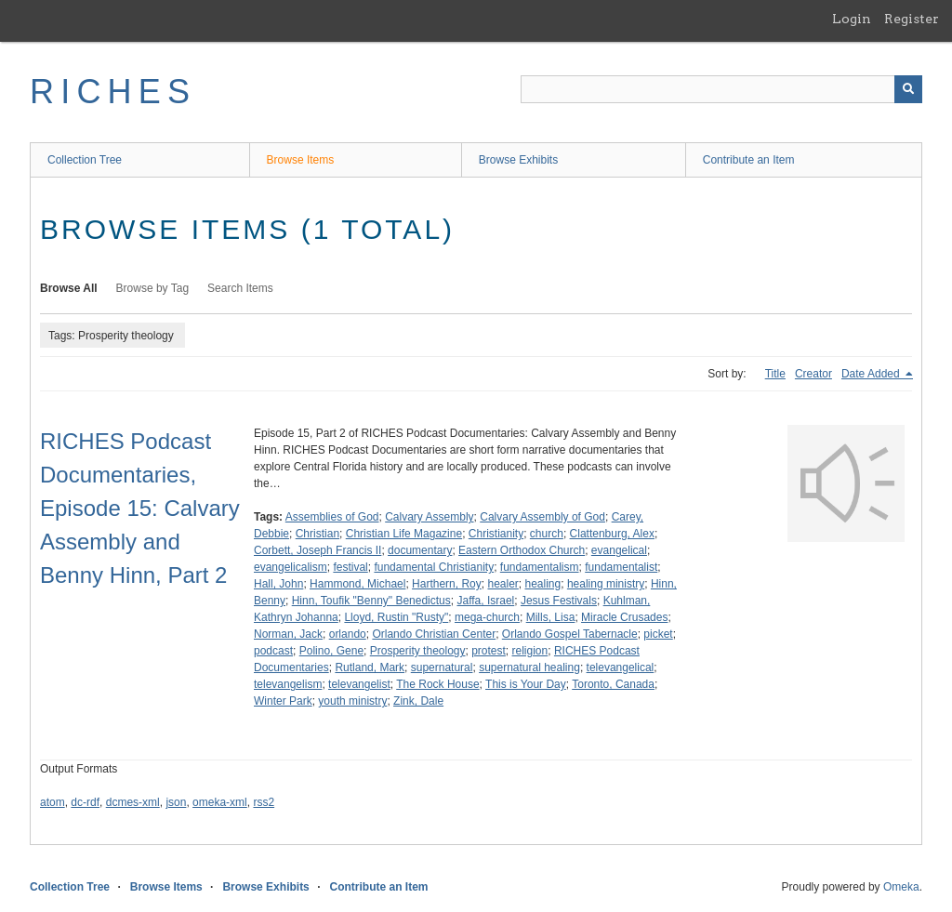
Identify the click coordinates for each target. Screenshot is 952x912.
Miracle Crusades (624, 617)
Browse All (69, 288)
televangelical (620, 667)
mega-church (487, 617)
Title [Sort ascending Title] (775, 373)
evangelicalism (290, 567)
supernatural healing (529, 667)
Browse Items (301, 159)
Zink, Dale (418, 700)
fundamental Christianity (434, 567)
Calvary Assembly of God (542, 516)
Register (911, 18)
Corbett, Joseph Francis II (317, 550)
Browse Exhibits (518, 159)
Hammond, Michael (357, 583)
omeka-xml (219, 802)
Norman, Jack (288, 634)
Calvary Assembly (429, 516)
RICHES (113, 92)
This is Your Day (525, 684)
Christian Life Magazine (404, 533)
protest (488, 650)
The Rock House (437, 684)
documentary (420, 550)
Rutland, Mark (369, 667)
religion (530, 650)
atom (52, 802)
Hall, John (278, 583)
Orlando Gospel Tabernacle (570, 634)
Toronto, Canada (613, 684)
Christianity (496, 533)
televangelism (288, 684)
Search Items (240, 288)
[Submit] (908, 89)
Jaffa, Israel (485, 600)
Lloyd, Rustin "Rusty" (396, 617)
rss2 (263, 802)
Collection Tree (84, 159)
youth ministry (352, 700)
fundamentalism (539, 567)
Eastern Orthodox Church (521, 550)
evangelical (619, 550)
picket (657, 634)
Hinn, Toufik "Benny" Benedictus (371, 600)
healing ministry (605, 583)
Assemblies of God (332, 516)
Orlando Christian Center (434, 634)
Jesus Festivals (559, 600)
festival (350, 567)
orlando (347, 634)
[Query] (721, 89)
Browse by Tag (153, 288)
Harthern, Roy (447, 583)
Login (851, 18)
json (175, 802)
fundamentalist (621, 567)
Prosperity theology (418, 650)
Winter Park (283, 700)
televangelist (359, 684)
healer (502, 583)
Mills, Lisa (550, 617)
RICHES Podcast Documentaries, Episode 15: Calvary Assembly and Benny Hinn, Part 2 (140, 508)
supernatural (442, 667)
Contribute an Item (749, 159)
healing (543, 583)
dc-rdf (85, 802)
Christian (317, 533)
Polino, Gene (331, 650)
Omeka (901, 886)
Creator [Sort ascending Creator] (813, 373)
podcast (273, 650)
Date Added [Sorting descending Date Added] (872, 373)
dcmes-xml (133, 802)
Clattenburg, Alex (612, 533)
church (546, 533)
